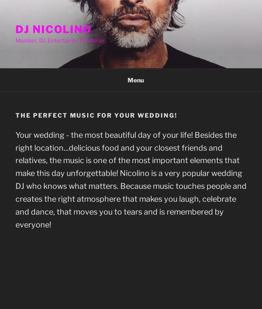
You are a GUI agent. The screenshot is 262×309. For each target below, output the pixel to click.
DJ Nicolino (53, 29)
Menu (131, 80)
